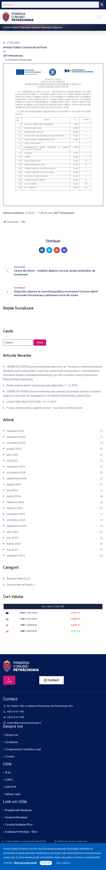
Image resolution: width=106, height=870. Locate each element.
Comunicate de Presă (35, 47)
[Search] (101, 5)
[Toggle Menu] (99, 16)
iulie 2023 (12, 531)
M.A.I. (8, 772)
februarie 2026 (15, 431)
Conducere (11, 742)
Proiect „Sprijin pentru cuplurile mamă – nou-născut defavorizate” (45, 407)
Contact (10, 756)
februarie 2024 (15, 502)
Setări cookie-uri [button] (63, 863)
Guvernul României (16, 817)
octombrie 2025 (16, 442)
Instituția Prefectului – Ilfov (21, 831)
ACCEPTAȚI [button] (46, 863)
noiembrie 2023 (16, 514)
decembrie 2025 (16, 436)
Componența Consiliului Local (23, 749)
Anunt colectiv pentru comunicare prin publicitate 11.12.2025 (42, 385)
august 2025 (14, 448)
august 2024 (14, 484)
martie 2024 (14, 496)
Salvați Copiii (13, 794)
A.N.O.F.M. (11, 786)
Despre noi (11, 734)
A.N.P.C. (9, 779)
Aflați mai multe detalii (25, 863)
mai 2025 (12, 460)
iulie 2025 (12, 454)
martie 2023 (14, 543)
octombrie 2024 (16, 472)
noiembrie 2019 (16, 555)
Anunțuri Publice (12, 47)
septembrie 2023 (17, 525)
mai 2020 (12, 549)
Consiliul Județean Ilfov (18, 824)
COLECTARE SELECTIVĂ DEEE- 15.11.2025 (31, 401)
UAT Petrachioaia (13, 55)
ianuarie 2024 (15, 508)
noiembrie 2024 (16, 466)
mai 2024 (12, 490)
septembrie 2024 (17, 478)
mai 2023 (12, 537)
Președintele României (18, 810)
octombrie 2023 (16, 520)
